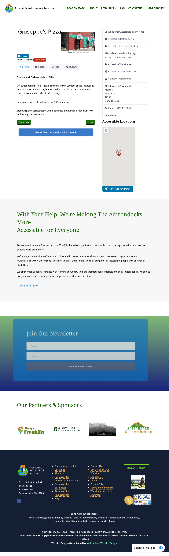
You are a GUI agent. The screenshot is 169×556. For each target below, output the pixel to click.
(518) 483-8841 (123, 108)
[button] (63, 43)
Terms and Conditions (101, 487)
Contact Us (135, 8)
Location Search (76, 8)
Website (112, 115)
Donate (94, 480)
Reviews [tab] (71, 66)
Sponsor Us (96, 476)
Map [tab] (55, 66)
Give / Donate (156, 8)
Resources (107, 8)
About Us (59, 473)
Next (90, 122)
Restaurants (40, 60)
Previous (24, 122)
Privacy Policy (97, 484)
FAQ (122, 8)
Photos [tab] (40, 66)
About (93, 8)
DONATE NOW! (29, 285)
